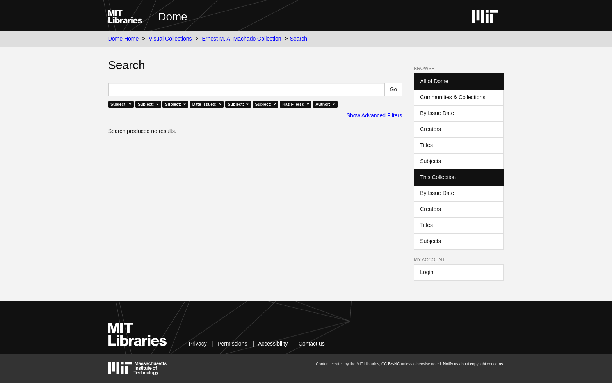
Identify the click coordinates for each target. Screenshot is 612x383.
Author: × (325, 104)
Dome (172, 17)
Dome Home (123, 38)
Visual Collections (170, 38)
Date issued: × (206, 104)
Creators (430, 129)
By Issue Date (437, 113)
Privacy (198, 343)
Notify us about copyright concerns (473, 364)
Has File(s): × (295, 104)
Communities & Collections (452, 97)
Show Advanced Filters (374, 115)
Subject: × (120, 104)
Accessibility (273, 343)
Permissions (232, 343)
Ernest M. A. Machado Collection (241, 38)
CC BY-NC (390, 364)
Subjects (430, 161)
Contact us (312, 343)
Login (426, 272)
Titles (426, 145)
